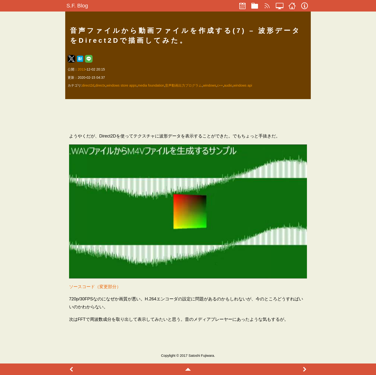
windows (209, 85)
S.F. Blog (77, 6)
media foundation (151, 85)
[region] (188, 116)
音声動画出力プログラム (183, 85)
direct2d (88, 85)
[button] (71, 59)
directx (100, 85)
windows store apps (121, 85)
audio (228, 85)
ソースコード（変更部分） (95, 286)
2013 (81, 69)
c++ (220, 85)
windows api (242, 85)
